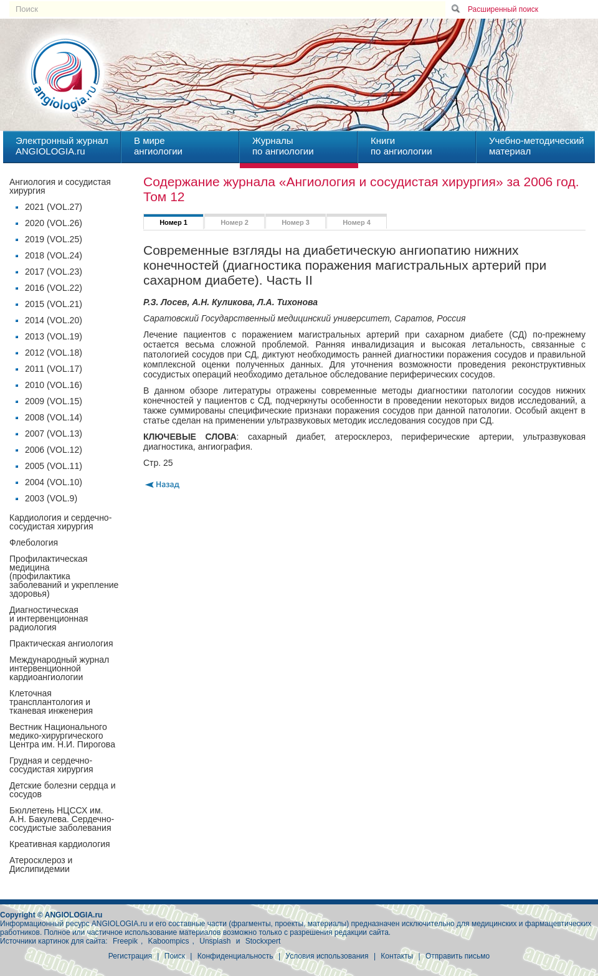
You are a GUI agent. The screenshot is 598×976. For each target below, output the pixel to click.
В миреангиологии (158, 145)
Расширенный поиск (503, 9)
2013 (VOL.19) (53, 336)
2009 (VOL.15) (53, 401)
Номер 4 (357, 222)
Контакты (397, 956)
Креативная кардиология (59, 844)
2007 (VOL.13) (53, 433)
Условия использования (326, 956)
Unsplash (214, 941)
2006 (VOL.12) (53, 450)
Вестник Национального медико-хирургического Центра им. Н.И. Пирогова (62, 735)
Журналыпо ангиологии (283, 145)
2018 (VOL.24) (53, 255)
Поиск (174, 956)
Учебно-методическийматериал (536, 145)
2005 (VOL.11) (53, 466)
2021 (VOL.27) (53, 207)
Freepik (125, 941)
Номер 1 (173, 222)
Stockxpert (263, 941)
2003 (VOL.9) (51, 498)
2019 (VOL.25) (53, 239)
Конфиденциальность (235, 956)
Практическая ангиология (61, 643)
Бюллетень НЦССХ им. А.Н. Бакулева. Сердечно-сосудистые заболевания (61, 819)
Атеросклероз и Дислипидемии (40, 864)
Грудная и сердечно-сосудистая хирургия (51, 765)
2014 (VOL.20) (53, 320)
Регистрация (130, 956)
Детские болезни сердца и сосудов (62, 789)
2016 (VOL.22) (53, 288)
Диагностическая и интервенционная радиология (48, 618)
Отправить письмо (457, 956)
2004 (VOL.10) (53, 482)
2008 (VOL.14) (53, 417)
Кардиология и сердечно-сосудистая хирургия (60, 522)
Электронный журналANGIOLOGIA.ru (62, 145)
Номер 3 (296, 222)
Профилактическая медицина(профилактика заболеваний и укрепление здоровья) (63, 576)
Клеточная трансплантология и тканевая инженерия (51, 702)
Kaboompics (168, 941)
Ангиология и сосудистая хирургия (60, 186)
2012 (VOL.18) (53, 353)
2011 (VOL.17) (53, 369)
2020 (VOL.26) (53, 223)
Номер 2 (235, 222)
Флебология (33, 542)
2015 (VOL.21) (53, 304)
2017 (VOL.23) (53, 272)
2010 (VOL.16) (53, 385)
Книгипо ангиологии (401, 145)
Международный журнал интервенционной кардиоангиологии (59, 668)
